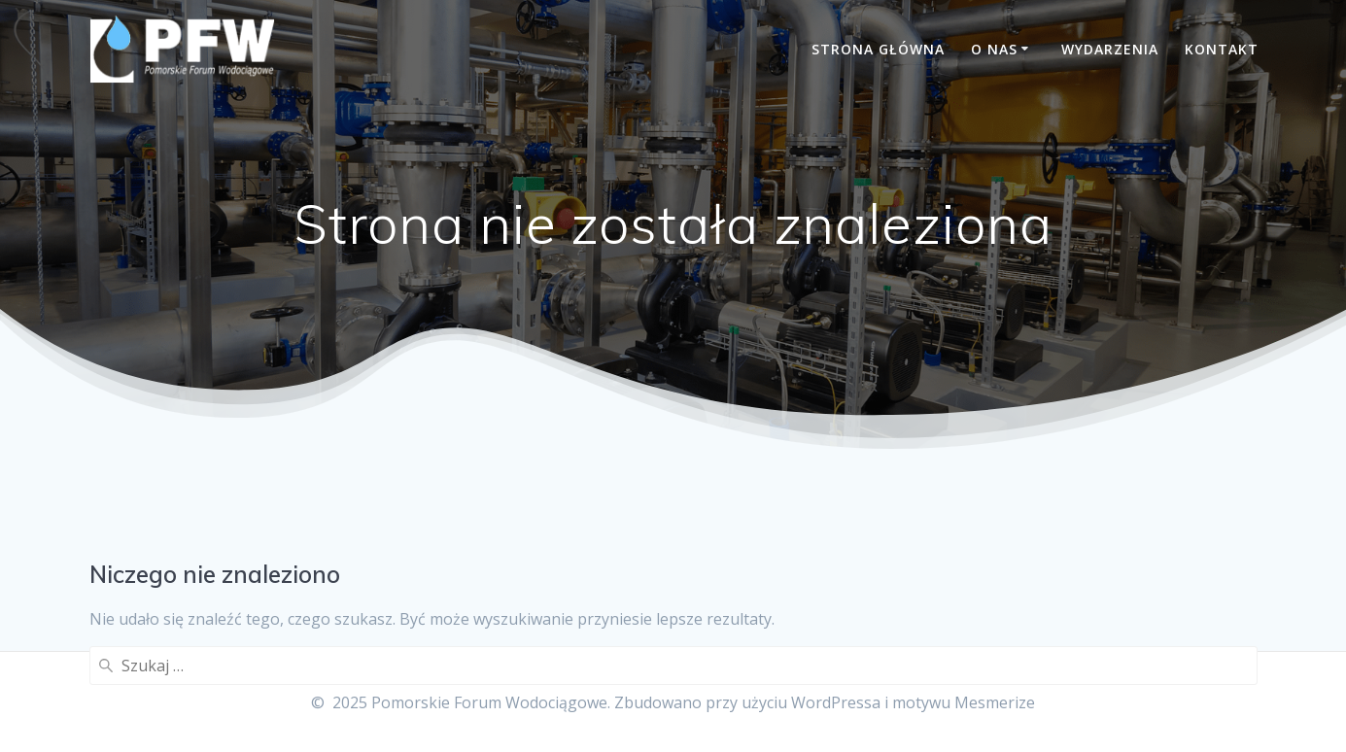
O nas (994, 49)
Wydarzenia (1109, 49)
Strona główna (878, 49)
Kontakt (1222, 49)
